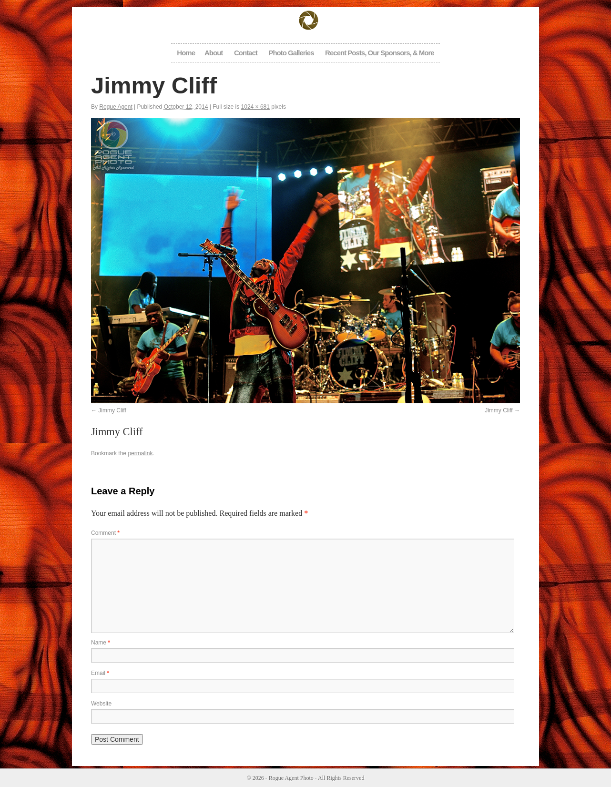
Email (100, 673)
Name (100, 642)
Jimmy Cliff (112, 410)
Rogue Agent (115, 106)
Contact (245, 53)
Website (101, 703)
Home (186, 53)
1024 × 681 (255, 106)
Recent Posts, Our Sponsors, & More (379, 53)
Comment (105, 533)
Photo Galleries (291, 53)
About (213, 53)
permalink (140, 453)
